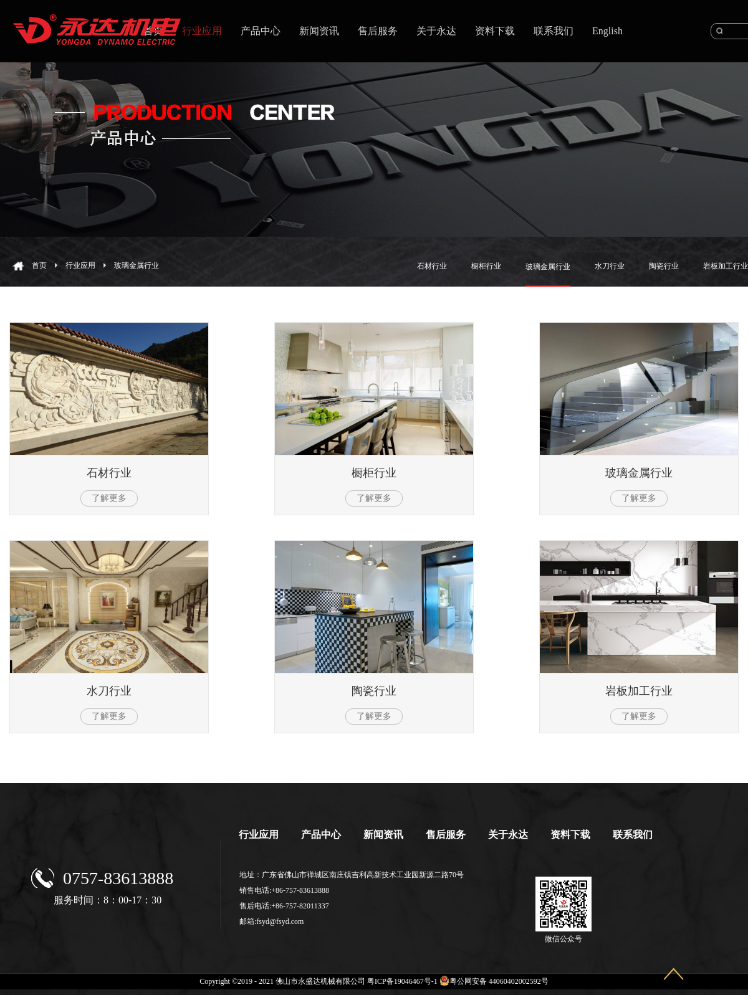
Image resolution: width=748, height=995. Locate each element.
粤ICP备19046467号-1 (402, 981)
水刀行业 (109, 691)
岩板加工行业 (639, 691)
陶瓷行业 (374, 691)
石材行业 (109, 473)
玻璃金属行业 (136, 265)
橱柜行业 (374, 473)
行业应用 (80, 265)
